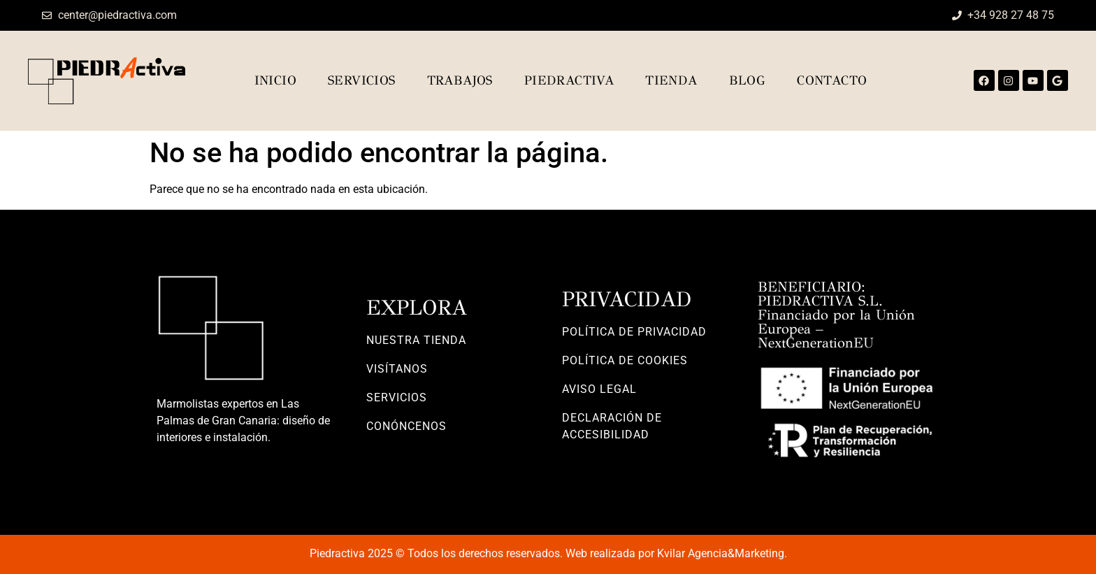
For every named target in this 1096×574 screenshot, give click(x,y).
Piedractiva (569, 80)
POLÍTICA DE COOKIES (625, 360)
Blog (747, 80)
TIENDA (671, 80)
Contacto (832, 80)
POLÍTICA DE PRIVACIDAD (634, 331)
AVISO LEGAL (599, 389)
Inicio (275, 80)
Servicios (362, 80)
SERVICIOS (396, 397)
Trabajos (460, 80)
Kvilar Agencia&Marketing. (722, 553)
